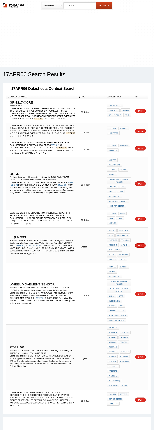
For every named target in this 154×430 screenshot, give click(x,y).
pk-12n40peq (114, 345)
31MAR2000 (113, 111)
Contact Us (122, 420)
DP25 (120, 187)
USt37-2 (111, 172)
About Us (134, 420)
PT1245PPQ (113, 337)
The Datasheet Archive (14, 5)
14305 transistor (116, 200)
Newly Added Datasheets (27, 420)
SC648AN (124, 324)
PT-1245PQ (112, 341)
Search (104, 5)
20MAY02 (112, 216)
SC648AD (112, 312)
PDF (140, 111)
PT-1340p (112, 333)
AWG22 (111, 187)
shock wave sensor (117, 196)
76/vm (121, 207)
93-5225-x (124, 232)
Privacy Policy (47, 420)
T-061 (110, 228)
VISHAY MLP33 (114, 240)
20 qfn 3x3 (113, 244)
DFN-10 (127, 240)
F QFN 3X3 (112, 236)
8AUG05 (125, 111)
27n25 (123, 349)
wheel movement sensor (119, 268)
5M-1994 (122, 168)
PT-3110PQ (125, 341)
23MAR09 (62, 181)
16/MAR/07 (112, 150)
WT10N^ (55, 145)
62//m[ (110, 212)
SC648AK (112, 320)
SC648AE (123, 312)
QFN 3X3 (125, 244)
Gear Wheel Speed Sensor (119, 178)
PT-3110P (112, 329)
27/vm (119, 212)
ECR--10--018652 (115, 362)
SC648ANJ (124, 320)
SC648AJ (123, 316)
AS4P (126, 115)
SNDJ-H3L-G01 (114, 263)
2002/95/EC (112, 308)
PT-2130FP (124, 333)
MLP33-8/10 (34, 236)
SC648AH (112, 316)
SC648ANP (112, 324)
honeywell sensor (117, 297)
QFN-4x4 (124, 236)
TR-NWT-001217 (114, 107)
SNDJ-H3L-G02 (114, 164)
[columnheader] (41, 97)
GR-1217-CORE (114, 115)
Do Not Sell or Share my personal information (76, 420)
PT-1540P (123, 329)
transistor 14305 (116, 183)
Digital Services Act (106, 420)
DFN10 (111, 248)
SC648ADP (125, 308)
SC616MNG (112, 349)
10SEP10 (122, 129)
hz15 (121, 289)
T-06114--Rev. (122, 228)
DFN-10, (21, 236)
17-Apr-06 (112, 232)
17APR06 (112, 129)
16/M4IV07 (123, 146)
